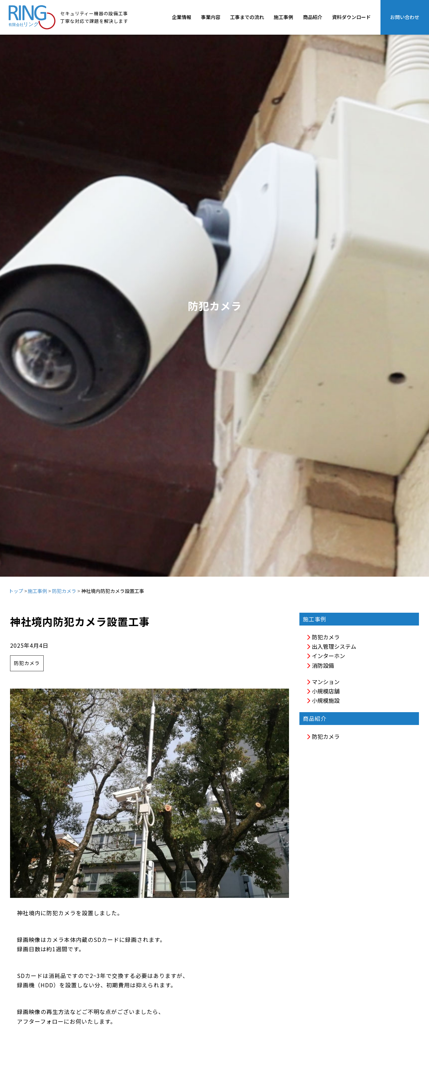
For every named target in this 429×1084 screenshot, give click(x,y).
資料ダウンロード (351, 17)
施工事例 (283, 17)
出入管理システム (331, 646)
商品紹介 (312, 17)
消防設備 (320, 665)
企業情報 (181, 17)
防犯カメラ (64, 590)
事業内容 (210, 17)
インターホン (325, 656)
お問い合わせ (404, 17)
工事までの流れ (247, 17)
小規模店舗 (323, 691)
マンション (323, 682)
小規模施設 (323, 700)
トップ (16, 590)
